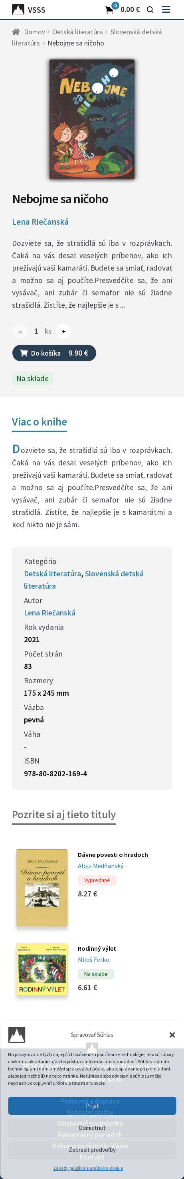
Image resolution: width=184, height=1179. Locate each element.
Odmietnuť (92, 1128)
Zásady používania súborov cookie (88, 1168)
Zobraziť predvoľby (92, 1149)
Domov (34, 32)
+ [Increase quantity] (63, 331)
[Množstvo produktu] (36, 331)
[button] (172, 1035)
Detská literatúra (78, 32)
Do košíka (54, 353)
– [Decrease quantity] (20, 331)
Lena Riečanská (40, 222)
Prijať (92, 1106)
